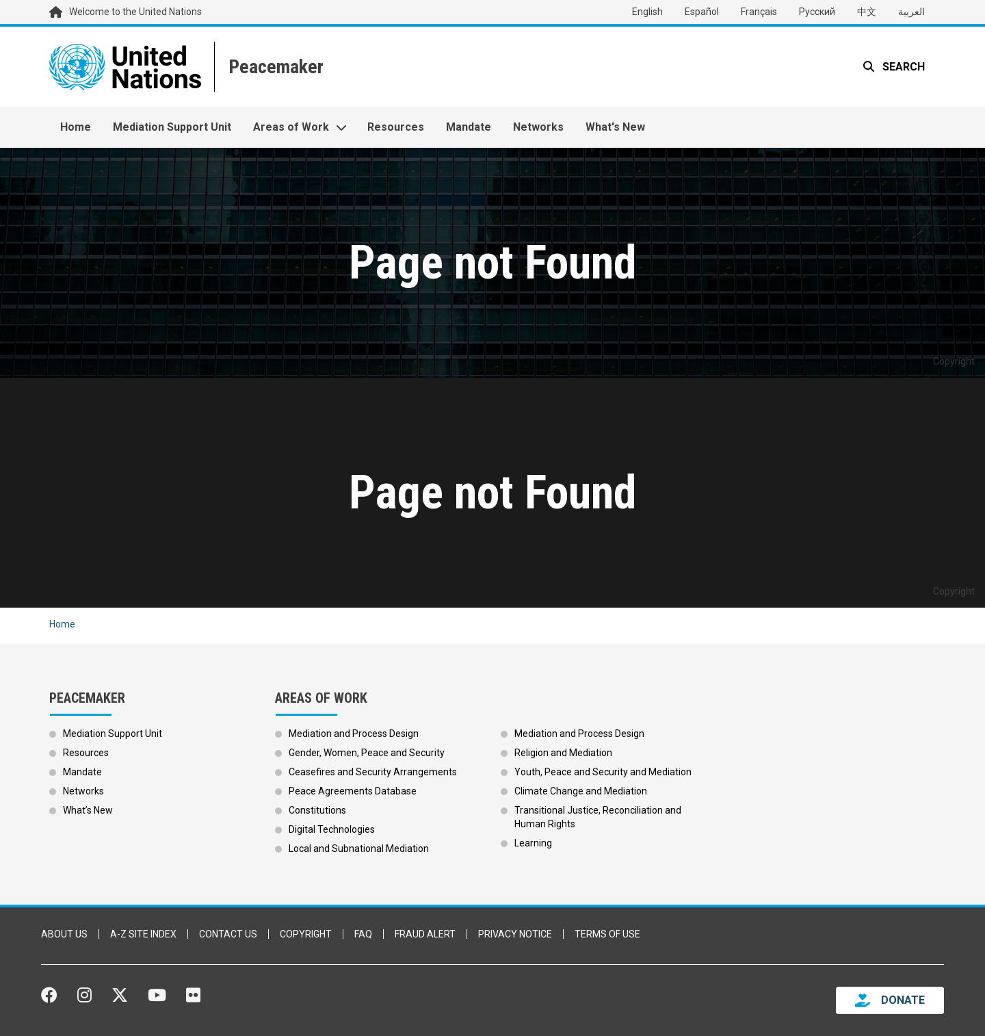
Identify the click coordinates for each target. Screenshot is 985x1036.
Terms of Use (607, 934)
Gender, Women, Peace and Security (367, 752)
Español (702, 11)
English (647, 11)
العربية (911, 11)
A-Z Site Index (143, 934)
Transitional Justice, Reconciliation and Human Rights (597, 817)
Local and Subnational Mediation (359, 848)
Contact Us (228, 934)
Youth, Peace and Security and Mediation (603, 771)
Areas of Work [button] (291, 126)
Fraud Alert (425, 934)
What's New (615, 126)
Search (902, 66)
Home (75, 126)
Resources (395, 126)
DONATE (903, 1000)
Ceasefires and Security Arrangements (373, 771)
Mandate (468, 126)
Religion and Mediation (563, 752)
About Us (64, 934)
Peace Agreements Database (353, 791)
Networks (538, 126)
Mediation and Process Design (354, 733)
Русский (817, 11)
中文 (866, 11)
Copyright (306, 934)
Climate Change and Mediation (580, 791)
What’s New (88, 810)
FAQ (363, 934)
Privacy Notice (515, 934)
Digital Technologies (332, 829)
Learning (533, 843)
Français (759, 11)
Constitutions (317, 810)
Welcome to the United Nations (135, 11)
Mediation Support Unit (172, 126)
